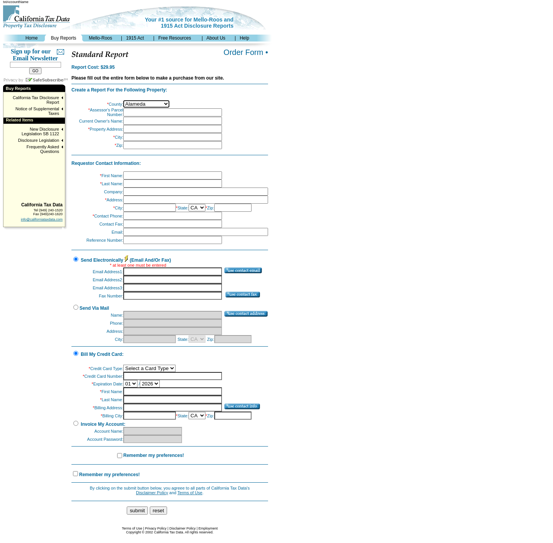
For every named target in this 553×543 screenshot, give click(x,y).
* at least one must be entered (138, 265)
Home (31, 38)
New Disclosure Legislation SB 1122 (40, 131)
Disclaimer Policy (152, 492)
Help (244, 38)
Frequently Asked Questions (42, 149)
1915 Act (135, 38)
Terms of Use (189, 492)
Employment (208, 528)
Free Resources (174, 38)
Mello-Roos (100, 38)
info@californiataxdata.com (42, 219)
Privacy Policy (156, 528)
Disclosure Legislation (38, 140)
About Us (215, 38)
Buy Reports (63, 38)
